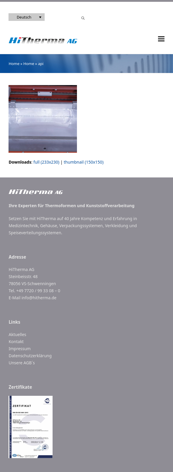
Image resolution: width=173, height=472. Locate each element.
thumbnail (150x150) (83, 162)
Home (14, 63)
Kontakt (16, 341)
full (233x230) (46, 162)
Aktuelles (17, 334)
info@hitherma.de (38, 297)
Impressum (20, 348)
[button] (161, 38)
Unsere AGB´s (22, 362)
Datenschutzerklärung (30, 355)
